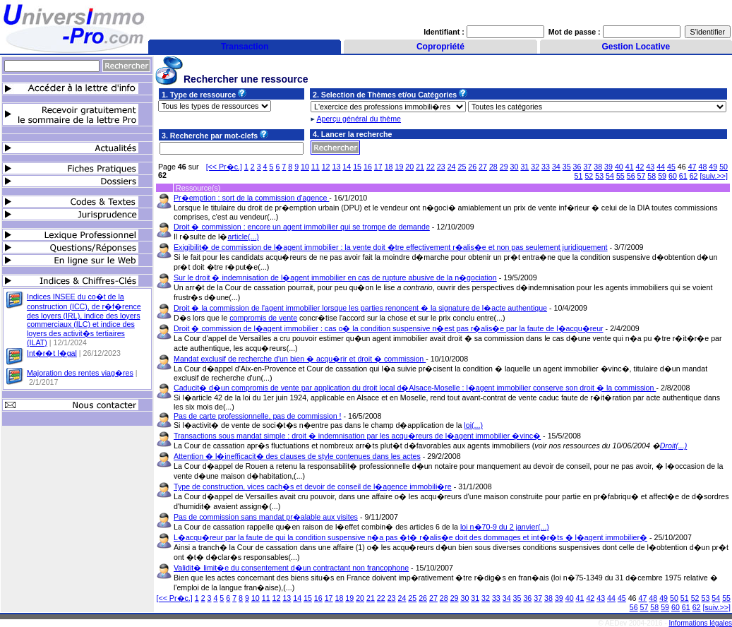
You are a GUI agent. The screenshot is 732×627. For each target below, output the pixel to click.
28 (493, 166)
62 (694, 176)
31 (524, 166)
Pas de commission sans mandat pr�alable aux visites (266, 517)
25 (461, 166)
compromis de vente (263, 318)
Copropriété (440, 47)
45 (671, 166)
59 (662, 176)
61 (683, 176)
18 (389, 166)
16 (368, 166)
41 (629, 166)
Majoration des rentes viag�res (80, 373)
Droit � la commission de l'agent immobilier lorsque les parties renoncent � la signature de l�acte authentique (360, 308)
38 (598, 166)
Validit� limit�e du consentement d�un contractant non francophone (291, 567)
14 (346, 166)
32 (535, 166)
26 (472, 166)
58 (651, 176)
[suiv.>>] (714, 176)
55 (620, 176)
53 (599, 176)
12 (326, 166)
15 (357, 166)
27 (483, 166)
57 (641, 176)
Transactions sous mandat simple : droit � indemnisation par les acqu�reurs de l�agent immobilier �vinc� (357, 435)
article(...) (243, 236)
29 (504, 166)
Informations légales (701, 623)
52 (588, 176)
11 (315, 166)
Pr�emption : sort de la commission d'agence (251, 197)
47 (692, 166)
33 (545, 166)
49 (713, 166)
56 (631, 176)
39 (608, 166)
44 (660, 166)
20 (409, 166)
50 (723, 166)
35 (567, 166)
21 (420, 166)
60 (672, 176)
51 (579, 176)
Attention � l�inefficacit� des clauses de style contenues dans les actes (297, 456)
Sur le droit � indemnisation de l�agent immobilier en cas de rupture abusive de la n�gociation (335, 277)
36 (577, 166)
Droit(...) (673, 445)
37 (587, 166)
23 (441, 166)
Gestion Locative (635, 47)
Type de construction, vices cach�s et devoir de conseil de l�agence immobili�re (313, 486)
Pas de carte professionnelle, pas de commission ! (258, 416)
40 (619, 166)
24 (452, 166)
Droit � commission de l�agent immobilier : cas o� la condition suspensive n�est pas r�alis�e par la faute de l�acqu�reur (389, 328)
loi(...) (473, 425)
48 (702, 166)
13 (336, 166)
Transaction (244, 47)
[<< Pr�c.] (224, 166)
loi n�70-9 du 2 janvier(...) (504, 526)
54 (610, 176)
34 (556, 166)
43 (650, 166)
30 (514, 166)
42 (640, 166)
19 (399, 166)
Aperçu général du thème (358, 118)
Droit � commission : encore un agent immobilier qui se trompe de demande (302, 226)
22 (430, 166)
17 (378, 166)
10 (305, 166)
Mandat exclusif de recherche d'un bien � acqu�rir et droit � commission (300, 358)
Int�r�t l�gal (52, 353)
